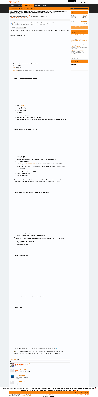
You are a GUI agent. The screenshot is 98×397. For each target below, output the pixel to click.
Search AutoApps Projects (15, 8)
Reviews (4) (18, 27)
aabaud (16, 381)
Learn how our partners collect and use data (19, 17)
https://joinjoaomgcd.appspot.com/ (28, 163)
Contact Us (77, 392)
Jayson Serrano (13, 359)
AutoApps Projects (28, 5)
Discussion (24, 27)
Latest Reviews (33, 8)
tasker (86, 18)
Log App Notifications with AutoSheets (78, 50)
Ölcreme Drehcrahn (19, 364)
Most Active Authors (25, 8)
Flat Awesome (13, 392)
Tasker (15, 69)
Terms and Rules (80, 394)
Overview (13, 27)
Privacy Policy (86, 394)
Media (44, 5)
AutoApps (15, 70)
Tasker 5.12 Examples (75, 46)
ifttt (75, 18)
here (75, 390)
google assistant (81, 18)
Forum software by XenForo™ (21, 394)
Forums (18, 5)
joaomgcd (85, 15)
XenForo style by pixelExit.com (27, 395)
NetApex (17, 376)
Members (37, 5)
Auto (14, 2)
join (77, 18)
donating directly (29, 15)
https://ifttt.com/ (23, 105)
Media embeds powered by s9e (15, 395)
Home (12, 5)
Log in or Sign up (72, 0)
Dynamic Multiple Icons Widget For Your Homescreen (79, 35)
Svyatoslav (17, 370)
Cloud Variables (74, 55)
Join (14, 67)
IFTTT (16, 65)
